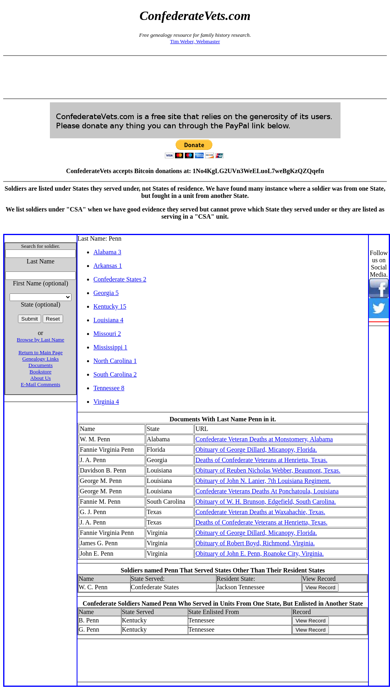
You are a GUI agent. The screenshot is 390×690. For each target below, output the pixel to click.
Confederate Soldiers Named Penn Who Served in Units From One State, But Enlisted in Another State (223, 603)
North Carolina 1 (115, 360)
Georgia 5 (106, 292)
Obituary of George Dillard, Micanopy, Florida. (256, 449)
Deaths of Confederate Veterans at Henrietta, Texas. (262, 460)
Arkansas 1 (107, 265)
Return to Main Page (40, 352)
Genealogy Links (40, 359)
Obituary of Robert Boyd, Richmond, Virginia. (255, 543)
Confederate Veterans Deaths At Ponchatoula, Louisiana (267, 491)
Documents (40, 365)
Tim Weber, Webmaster (195, 41)
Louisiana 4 (108, 320)
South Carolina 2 (115, 374)
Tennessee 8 (109, 388)
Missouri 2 (107, 333)
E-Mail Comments (40, 384)
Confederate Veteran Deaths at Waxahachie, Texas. (260, 512)
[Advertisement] (195, 77)
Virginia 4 (106, 401)
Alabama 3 (107, 252)
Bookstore (40, 372)
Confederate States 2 (119, 279)
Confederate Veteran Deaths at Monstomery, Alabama (264, 439)
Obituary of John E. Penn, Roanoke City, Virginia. (260, 553)
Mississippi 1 (110, 347)
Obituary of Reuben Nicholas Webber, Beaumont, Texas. (268, 470)
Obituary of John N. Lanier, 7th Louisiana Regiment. (263, 480)
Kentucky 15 (109, 306)
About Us (40, 378)
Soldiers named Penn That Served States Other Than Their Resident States (223, 570)
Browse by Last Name (40, 340)
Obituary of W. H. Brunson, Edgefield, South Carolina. (266, 501)
